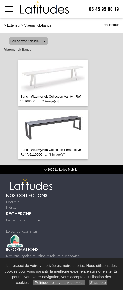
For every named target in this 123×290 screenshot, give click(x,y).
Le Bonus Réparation (21, 231)
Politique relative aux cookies (59, 282)
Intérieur (12, 207)
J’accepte (98, 282)
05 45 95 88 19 (104, 9)
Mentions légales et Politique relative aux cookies (42, 256)
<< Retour (111, 25)
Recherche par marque (23, 220)
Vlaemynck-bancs (37, 25)
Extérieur (14, 25)
